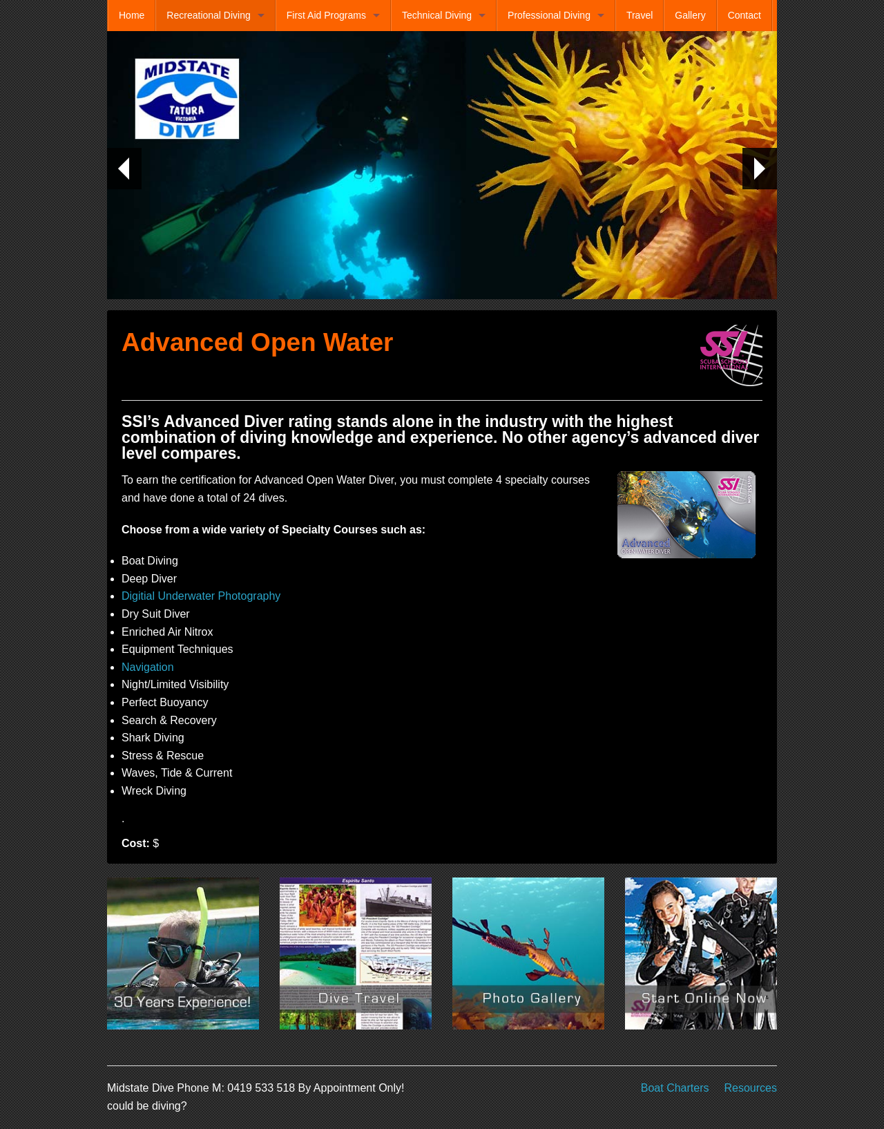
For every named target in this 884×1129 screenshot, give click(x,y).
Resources (750, 1088)
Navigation (148, 667)
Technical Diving (437, 15)
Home (131, 15)
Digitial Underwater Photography (201, 596)
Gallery (690, 15)
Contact (744, 15)
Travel (639, 15)
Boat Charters (675, 1088)
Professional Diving (549, 15)
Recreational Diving (208, 15)
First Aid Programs (326, 15)
